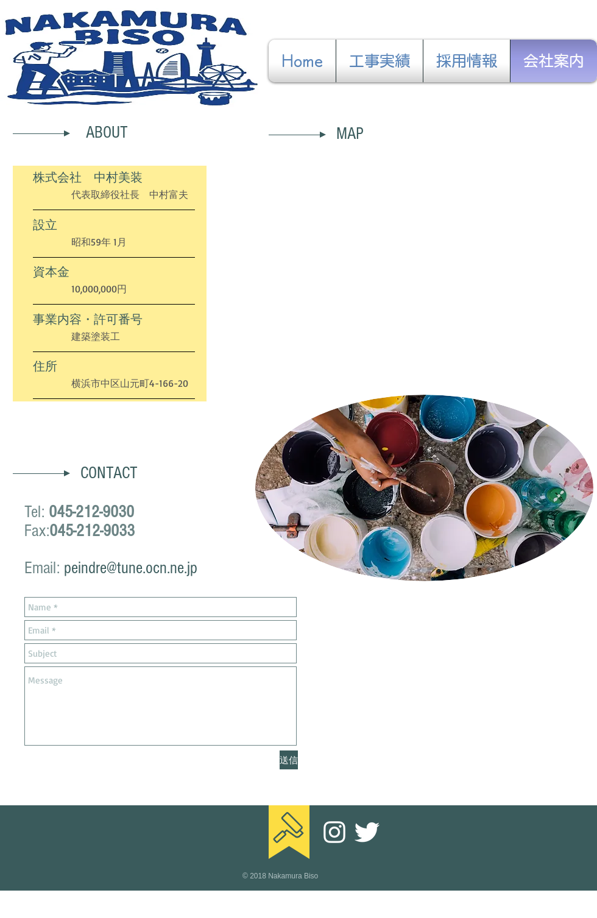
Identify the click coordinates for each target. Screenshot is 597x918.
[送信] (289, 759)
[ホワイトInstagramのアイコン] (334, 832)
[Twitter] (366, 832)
